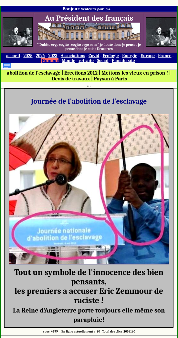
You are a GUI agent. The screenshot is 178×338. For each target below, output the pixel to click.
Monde (68, 60)
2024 (40, 55)
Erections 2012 (81, 73)
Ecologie (111, 55)
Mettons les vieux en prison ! (134, 73)
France (164, 55)
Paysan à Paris (110, 79)
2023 (53, 55)
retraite (86, 60)
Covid (94, 55)
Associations (73, 55)
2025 (27, 55)
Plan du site (123, 60)
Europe (148, 55)
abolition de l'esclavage (33, 73)
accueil (13, 55)
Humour (50, 60)
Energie (129, 55)
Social (102, 60)
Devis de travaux (71, 79)
